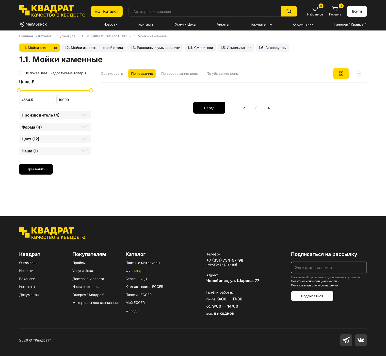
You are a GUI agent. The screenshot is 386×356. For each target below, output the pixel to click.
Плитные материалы (143, 263)
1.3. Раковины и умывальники (155, 47)
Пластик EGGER (139, 295)
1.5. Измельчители (235, 47)
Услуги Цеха (185, 24)
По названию (142, 73)
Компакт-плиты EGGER (144, 286)
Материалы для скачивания (96, 302)
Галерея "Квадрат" (350, 24)
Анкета (223, 24)
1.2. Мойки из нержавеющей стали (93, 47)
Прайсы (78, 263)
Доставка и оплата (88, 279)
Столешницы (136, 279)
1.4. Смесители (200, 47)
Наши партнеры (85, 286)
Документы (29, 295)
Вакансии (27, 279)
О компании (303, 24)
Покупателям (261, 24)
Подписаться (312, 296)
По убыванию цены (223, 73)
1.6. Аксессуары (272, 47)
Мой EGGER (135, 302)
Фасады (132, 311)
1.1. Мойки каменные (39, 47)
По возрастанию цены (179, 73)
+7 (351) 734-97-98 (224, 260)
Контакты (146, 24)
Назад (209, 108)
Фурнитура (135, 270)
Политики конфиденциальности (314, 281)
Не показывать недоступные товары (55, 73)
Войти (357, 11)
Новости (110, 24)
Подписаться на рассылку (324, 254)
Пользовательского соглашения (314, 285)
